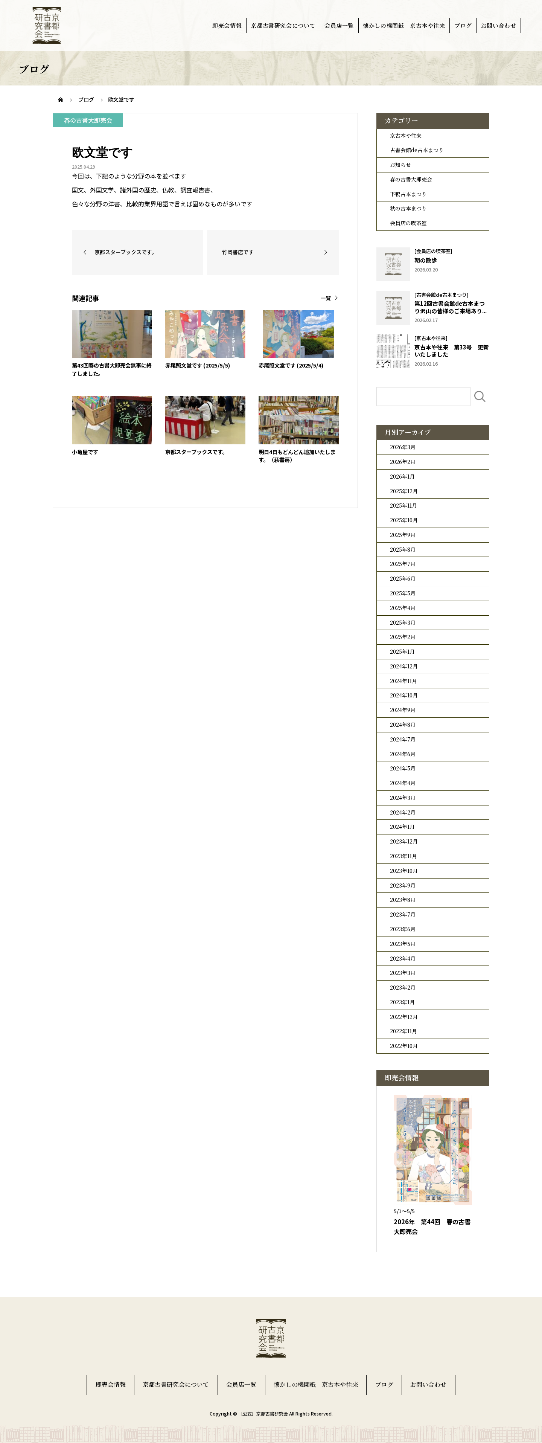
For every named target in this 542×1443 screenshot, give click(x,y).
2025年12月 (404, 491)
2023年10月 (404, 870)
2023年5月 (403, 943)
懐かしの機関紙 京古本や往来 (404, 25)
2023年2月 (403, 987)
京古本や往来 (406, 135)
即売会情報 (227, 25)
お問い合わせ (498, 25)
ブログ (463, 25)
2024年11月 (403, 681)
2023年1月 (402, 1002)
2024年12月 (404, 666)
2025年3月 (403, 622)
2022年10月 (404, 1045)
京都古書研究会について (283, 25)
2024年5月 (403, 768)
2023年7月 (403, 914)
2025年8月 (403, 549)
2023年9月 (403, 885)
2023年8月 (403, 899)
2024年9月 (403, 710)
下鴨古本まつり (408, 194)
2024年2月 (403, 812)
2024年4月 (403, 783)
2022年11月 (403, 1031)
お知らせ (400, 164)
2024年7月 (403, 739)
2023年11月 (403, 856)
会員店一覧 (339, 25)
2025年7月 (403, 563)
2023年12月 (404, 841)
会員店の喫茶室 (408, 223)
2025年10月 (404, 520)
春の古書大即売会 (411, 179)
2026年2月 (403, 461)
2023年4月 (403, 958)
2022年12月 (404, 1016)
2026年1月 (402, 476)
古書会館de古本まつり (417, 150)
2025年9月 (403, 534)
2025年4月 (403, 608)
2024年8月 (403, 724)
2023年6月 (403, 929)
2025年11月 (403, 505)
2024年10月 (404, 695)
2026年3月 (403, 447)
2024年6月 (403, 754)
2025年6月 (403, 578)
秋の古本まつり (408, 208)
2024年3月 (403, 797)
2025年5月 (403, 593)
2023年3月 (403, 972)
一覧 (325, 297)
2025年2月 (403, 637)
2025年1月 (402, 651)
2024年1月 (402, 826)
